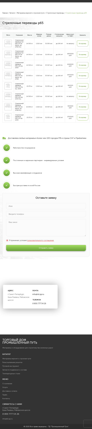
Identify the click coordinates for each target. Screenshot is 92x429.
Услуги (5, 387)
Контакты (6, 399)
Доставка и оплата (9, 391)
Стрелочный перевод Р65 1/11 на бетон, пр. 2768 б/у (19, 107)
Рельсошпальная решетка (12, 362)
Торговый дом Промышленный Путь (19, 341)
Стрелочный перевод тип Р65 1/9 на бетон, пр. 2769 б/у (19, 43)
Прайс (4, 395)
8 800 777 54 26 (39, 303)
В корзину (82, 43)
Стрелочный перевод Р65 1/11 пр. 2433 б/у (19, 96)
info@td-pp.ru (38, 294)
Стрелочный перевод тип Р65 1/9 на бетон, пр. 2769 (19, 54)
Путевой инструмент (10, 366)
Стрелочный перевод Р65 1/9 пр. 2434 (19, 117)
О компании (7, 384)
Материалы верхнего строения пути (16, 359)
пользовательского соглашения (40, 240)
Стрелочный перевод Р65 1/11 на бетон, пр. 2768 (19, 75)
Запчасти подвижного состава (14, 370)
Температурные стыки (11, 374)
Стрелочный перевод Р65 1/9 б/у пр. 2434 (19, 86)
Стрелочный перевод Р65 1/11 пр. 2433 (19, 65)
